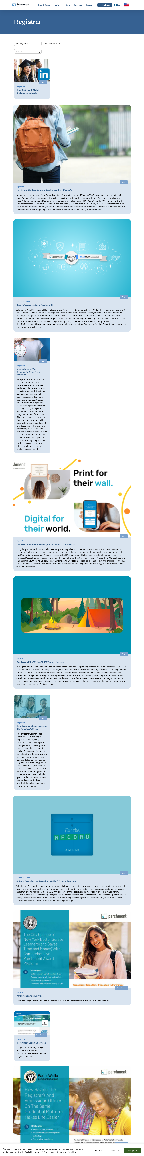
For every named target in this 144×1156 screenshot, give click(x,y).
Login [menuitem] (118, 5)
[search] (28, 51)
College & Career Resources (17, 1083)
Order (15, 1143)
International (39, 1080)
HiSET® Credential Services (96, 1099)
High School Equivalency (43, 1118)
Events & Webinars (120, 1116)
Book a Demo (105, 5)
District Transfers (67, 1088)
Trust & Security (119, 1093)
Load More (72, 991)
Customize (97, 1150)
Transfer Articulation (68, 1126)
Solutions (38, 1132)
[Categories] (28, 44)
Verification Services (68, 1110)
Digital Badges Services (95, 1085)
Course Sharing (66, 1124)
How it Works (12, 1077)
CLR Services (65, 1107)
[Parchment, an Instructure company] (20, 5)
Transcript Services (67, 1097)
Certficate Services (93, 1113)
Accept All (132, 1150)
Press (115, 1090)
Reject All (115, 1150)
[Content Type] (57, 44)
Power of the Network (42, 1077)
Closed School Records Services (72, 1113)
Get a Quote (118, 1103)
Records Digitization (68, 1085)
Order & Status (13, 1080)
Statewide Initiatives (41, 1114)
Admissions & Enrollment (43, 1103)
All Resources (118, 1113)
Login (10, 1098)
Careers (116, 1086)
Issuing (37, 1100)
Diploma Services (67, 1083)
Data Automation (67, 1132)
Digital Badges (66, 1102)
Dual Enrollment (66, 1121)
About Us (117, 1077)
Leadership (117, 1080)
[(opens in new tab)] (112, 343)
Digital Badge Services (94, 1116)
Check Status (35, 1143)
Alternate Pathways (94, 1102)
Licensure (38, 1121)
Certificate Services (67, 1105)
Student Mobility (40, 1106)
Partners (117, 1083)
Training (116, 1119)
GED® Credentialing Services (97, 1097)
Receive (63, 1129)
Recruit (63, 1118)
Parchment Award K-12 (69, 1080)
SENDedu (38, 1091)
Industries (38, 1135)
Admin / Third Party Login (17, 1115)
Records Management (42, 1088)
